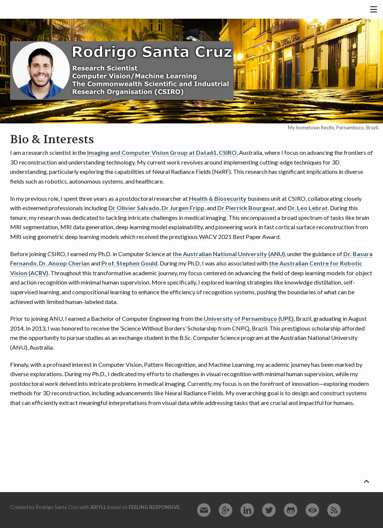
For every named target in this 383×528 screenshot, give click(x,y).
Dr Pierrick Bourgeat (246, 207)
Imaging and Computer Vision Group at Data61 (152, 152)
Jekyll (98, 507)
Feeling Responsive (154, 507)
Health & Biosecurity (217, 198)
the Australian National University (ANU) (228, 253)
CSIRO (228, 152)
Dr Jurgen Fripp (183, 207)
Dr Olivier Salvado (133, 207)
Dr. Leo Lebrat (308, 207)
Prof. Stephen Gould (129, 263)
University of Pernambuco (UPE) (249, 318)
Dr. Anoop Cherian (64, 263)
